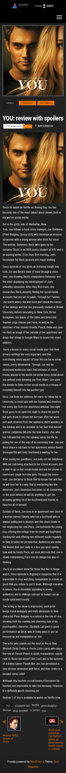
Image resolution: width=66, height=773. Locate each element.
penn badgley (48, 705)
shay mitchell (20, 711)
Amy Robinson (45, 126)
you (44, 711)
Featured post (27, 103)
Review (7, 710)
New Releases (46, 103)
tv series (35, 710)
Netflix (35, 705)
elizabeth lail (22, 705)
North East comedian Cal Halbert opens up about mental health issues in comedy (55, 739)
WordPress (36, 761)
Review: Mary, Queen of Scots (10, 738)
